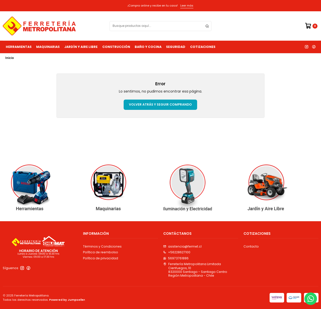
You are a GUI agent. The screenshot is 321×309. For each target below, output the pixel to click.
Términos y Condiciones (102, 246)
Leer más (186, 6)
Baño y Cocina (148, 47)
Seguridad (175, 47)
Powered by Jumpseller (67, 300)
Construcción (116, 47)
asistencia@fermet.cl (182, 246)
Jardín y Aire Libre (81, 47)
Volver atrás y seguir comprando (160, 104)
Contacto (251, 246)
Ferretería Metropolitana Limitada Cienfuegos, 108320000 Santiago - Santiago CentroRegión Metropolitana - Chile (195, 270)
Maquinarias (48, 47)
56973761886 (176, 258)
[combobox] (160, 26)
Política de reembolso (100, 252)
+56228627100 (176, 252)
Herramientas (19, 47)
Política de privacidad (100, 258)
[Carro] (311, 26)
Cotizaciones (202, 47)
